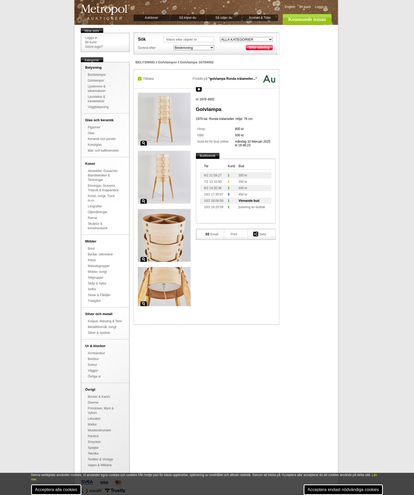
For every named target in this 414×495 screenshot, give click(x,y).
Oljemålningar (97, 212)
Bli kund (305, 7)
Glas (91, 133)
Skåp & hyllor (97, 283)
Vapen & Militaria (100, 465)
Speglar (93, 448)
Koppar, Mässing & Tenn (105, 321)
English (290, 7)
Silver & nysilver (99, 333)
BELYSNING (145, 62)
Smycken (94, 442)
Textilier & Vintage (100, 459)
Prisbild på (224, 79)
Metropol (105, 12)
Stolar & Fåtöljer (99, 295)
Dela (259, 234)
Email (212, 234)
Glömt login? (94, 47)
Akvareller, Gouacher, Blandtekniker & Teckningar (103, 175)
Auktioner (151, 18)
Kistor (92, 260)
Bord (91, 248)
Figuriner (94, 127)
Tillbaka (148, 79)
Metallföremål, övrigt (102, 327)
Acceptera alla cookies (56, 489)
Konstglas (95, 145)
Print (234, 234)
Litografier (95, 206)
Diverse (93, 402)
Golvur (92, 365)
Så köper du (187, 18)
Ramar (92, 218)
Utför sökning (259, 47)
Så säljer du (223, 18)
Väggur (93, 370)
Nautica (93, 436)
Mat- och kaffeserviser (103, 150)
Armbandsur (96, 353)
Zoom (143, 143)
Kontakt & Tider (260, 18)
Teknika (93, 453)
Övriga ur (94, 376)
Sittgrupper (95, 277)
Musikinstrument (99, 430)
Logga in (321, 7)
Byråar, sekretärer (100, 254)
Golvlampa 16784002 (197, 62)
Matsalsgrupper (99, 266)
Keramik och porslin (102, 139)
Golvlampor (96, 80)
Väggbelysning (98, 107)
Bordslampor (97, 75)
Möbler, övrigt (97, 272)
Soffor (92, 289)
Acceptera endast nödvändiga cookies (343, 489)
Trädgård (94, 301)
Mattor (92, 424)
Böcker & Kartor (99, 397)
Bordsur (93, 359)
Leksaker (94, 419)
